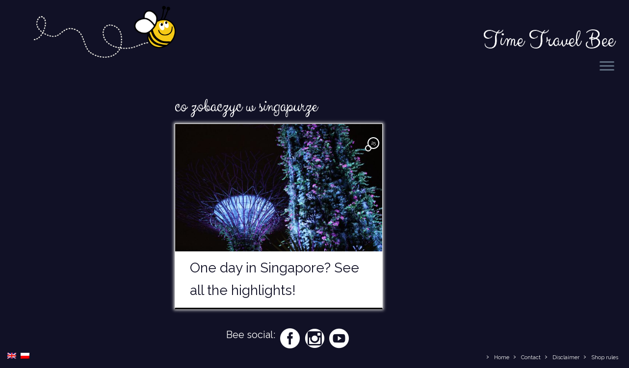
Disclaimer (565, 357)
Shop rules (604, 357)
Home (501, 357)
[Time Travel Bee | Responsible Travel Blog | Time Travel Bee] (104, 34)
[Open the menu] (607, 66)
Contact (531, 357)
